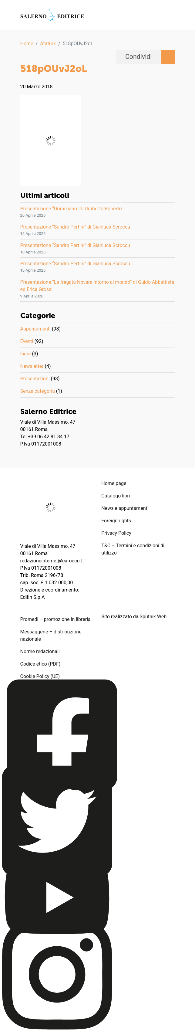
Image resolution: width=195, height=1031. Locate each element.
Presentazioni (35, 379)
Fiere (25, 354)
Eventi (26, 341)
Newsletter (32, 366)
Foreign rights (116, 521)
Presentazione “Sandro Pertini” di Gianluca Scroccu (75, 227)
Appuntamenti (35, 329)
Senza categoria (37, 391)
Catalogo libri (115, 496)
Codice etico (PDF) (40, 664)
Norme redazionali (40, 651)
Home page (113, 483)
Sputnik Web (153, 616)
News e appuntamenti (124, 508)
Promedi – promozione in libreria (55, 619)
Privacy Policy (116, 533)
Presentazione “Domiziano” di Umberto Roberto (71, 209)
